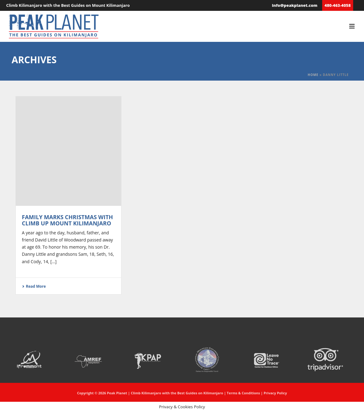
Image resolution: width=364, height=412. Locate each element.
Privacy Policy (275, 393)
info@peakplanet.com (295, 5)
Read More (34, 286)
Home (313, 75)
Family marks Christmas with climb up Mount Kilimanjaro (67, 220)
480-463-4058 (338, 5)
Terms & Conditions (243, 393)
